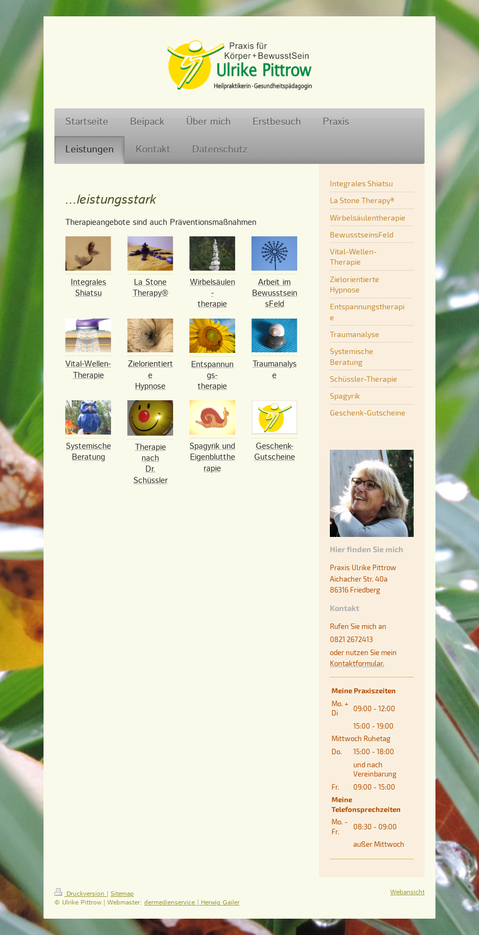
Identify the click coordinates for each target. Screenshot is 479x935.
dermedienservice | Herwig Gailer (192, 902)
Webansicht (407, 892)
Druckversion (80, 894)
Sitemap (122, 894)
